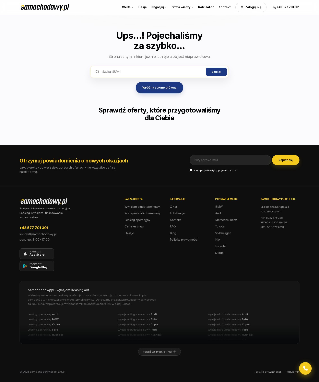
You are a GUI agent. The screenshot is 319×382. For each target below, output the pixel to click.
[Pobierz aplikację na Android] (37, 266)
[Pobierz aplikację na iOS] (37, 253)
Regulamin (292, 371)
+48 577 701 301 (34, 227)
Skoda (219, 253)
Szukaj (216, 72)
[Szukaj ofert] (152, 71)
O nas (174, 207)
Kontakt (224, 7)
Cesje (142, 7)
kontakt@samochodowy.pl (38, 234)
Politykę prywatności (220, 170)
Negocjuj (159, 7)
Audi (218, 213)
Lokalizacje (177, 213)
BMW (219, 207)
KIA (217, 239)
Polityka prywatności (184, 239)
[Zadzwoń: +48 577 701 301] (286, 7)
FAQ (173, 226)
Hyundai (220, 246)
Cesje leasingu (134, 226)
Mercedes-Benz (226, 220)
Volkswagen (223, 233)
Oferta (127, 7)
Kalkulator (206, 7)
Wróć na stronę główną (159, 87)
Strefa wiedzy (182, 7)
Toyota (220, 226)
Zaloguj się (250, 7)
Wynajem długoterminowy (142, 207)
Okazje (129, 233)
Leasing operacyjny (137, 220)
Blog (173, 233)
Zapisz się (286, 160)
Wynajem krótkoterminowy (143, 213)
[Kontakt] (305, 368)
